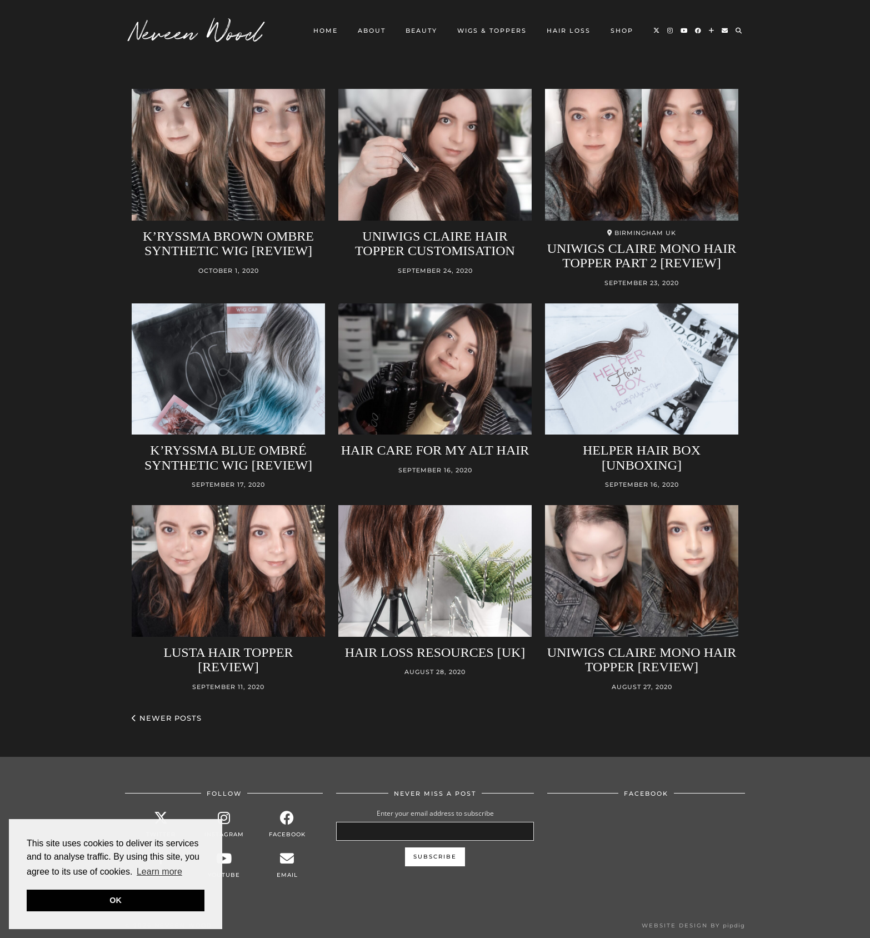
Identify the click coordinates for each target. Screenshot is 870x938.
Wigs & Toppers (492, 30)
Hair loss (569, 30)
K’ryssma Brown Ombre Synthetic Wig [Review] (228, 243)
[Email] (725, 30)
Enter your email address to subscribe (435, 813)
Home (325, 30)
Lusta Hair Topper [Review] (228, 659)
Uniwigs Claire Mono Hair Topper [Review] (642, 659)
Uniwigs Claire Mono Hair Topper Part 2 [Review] (642, 255)
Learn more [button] (159, 871)
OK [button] (115, 900)
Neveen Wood (196, 30)
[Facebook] (698, 30)
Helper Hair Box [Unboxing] (642, 457)
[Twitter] (657, 30)
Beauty (421, 30)
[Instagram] (670, 30)
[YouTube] (684, 30)
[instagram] (224, 824)
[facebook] (287, 824)
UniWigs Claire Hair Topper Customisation (435, 243)
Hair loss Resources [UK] (435, 652)
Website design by (693, 925)
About (372, 30)
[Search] (739, 30)
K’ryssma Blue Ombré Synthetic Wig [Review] (228, 457)
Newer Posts (167, 718)
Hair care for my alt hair (435, 450)
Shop (622, 30)
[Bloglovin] (712, 30)
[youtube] (224, 865)
